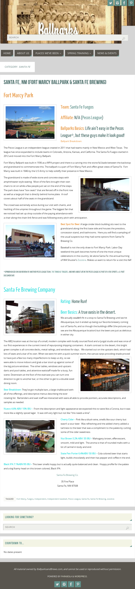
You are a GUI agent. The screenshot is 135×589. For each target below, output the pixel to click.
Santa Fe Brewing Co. (67, 475)
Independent (40, 499)
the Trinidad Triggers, (59, 272)
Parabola (66, 576)
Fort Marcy (21, 499)
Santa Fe (85, 499)
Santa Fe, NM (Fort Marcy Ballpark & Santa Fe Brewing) (55, 82)
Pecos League (92, 117)
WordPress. (81, 576)
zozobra (110, 499)
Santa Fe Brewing (98, 499)
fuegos (30, 499)
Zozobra (82, 260)
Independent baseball (57, 499)
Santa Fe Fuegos (82, 107)
